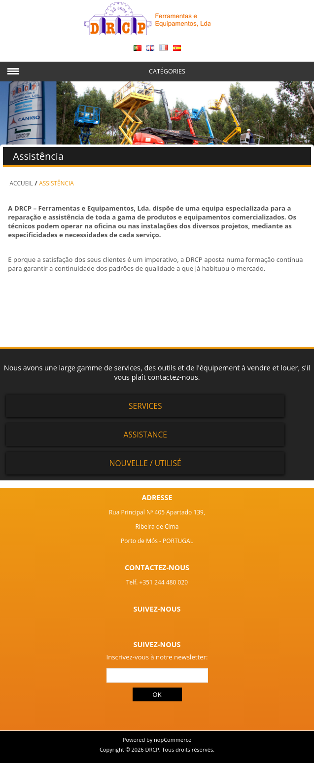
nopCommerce (172, 739)
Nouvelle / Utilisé (145, 463)
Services (145, 405)
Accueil (21, 183)
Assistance (145, 434)
